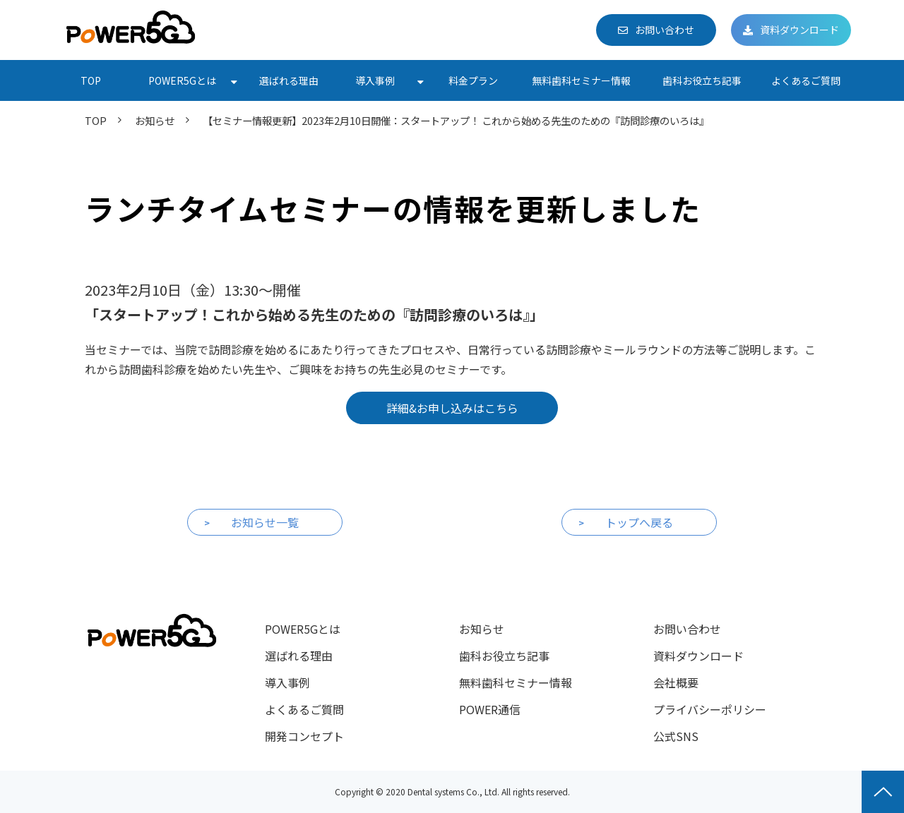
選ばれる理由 (289, 80)
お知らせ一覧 (265, 522)
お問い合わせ (664, 30)
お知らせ (154, 120)
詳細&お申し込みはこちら (452, 407)
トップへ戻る (639, 522)
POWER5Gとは (182, 80)
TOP (91, 80)
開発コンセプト (304, 736)
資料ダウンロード (799, 30)
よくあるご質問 (805, 80)
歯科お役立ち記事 (702, 80)
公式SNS (675, 736)
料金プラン (473, 80)
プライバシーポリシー (709, 709)
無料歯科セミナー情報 (581, 80)
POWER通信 (490, 709)
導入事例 (375, 80)
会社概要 (675, 682)
